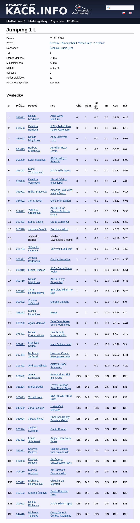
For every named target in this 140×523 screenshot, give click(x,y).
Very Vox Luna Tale (61, 248)
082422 (20, 439)
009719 (20, 280)
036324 (20, 429)
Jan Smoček (35, 200)
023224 (20, 386)
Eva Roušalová (36, 159)
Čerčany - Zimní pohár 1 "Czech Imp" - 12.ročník (77, 43)
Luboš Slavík (35, 221)
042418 (20, 514)
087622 (20, 117)
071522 (20, 376)
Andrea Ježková (37, 365)
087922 (20, 450)
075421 (20, 333)
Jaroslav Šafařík (37, 229)
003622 (20, 301)
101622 (20, 503)
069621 (20, 344)
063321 (20, 259)
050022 (20, 482)
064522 (20, 200)
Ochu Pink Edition (60, 200)
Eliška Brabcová (37, 191)
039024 (20, 418)
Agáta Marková (36, 323)
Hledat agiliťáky (38, 21)
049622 (20, 407)
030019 (20, 269)
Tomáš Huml (35, 397)
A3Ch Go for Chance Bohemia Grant (60, 211)
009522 (20, 291)
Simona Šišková (37, 492)
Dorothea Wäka (59, 229)
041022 (20, 138)
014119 (20, 471)
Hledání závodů (15, 21)
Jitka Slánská (35, 418)
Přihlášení (73, 21)
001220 (20, 159)
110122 (20, 492)
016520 (20, 229)
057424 (20, 354)
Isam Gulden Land (60, 344)
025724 (20, 248)
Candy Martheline (60, 259)
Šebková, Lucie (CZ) (61, 48)
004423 (20, 149)
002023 (20, 461)
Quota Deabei (58, 429)
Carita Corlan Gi (59, 221)
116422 (20, 365)
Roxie (53, 312)
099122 (20, 170)
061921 (20, 191)
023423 (20, 221)
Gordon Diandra (59, 301)
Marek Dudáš (35, 386)
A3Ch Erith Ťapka (60, 170)
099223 (20, 312)
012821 (20, 211)
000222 (20, 323)
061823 (20, 181)
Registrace (57, 21)
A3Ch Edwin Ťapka (61, 503)
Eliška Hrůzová (36, 269)
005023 (20, 397)
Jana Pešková (36, 407)
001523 (20, 128)
